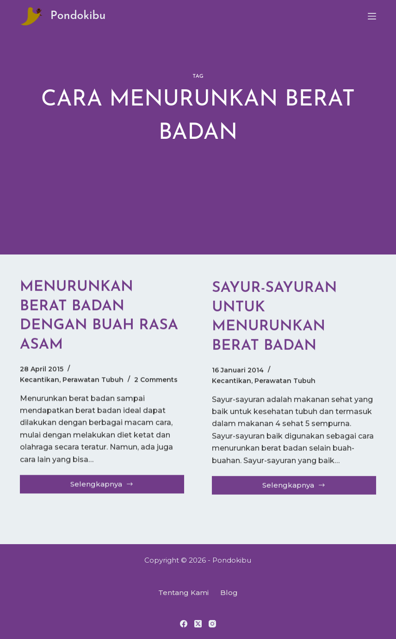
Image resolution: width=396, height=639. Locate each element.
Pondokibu (78, 16)
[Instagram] (212, 623)
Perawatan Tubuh (93, 380)
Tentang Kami (183, 592)
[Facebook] (183, 623)
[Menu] (372, 16)
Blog (229, 592)
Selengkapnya (109, 487)
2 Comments (156, 380)
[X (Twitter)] (198, 623)
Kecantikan (39, 380)
